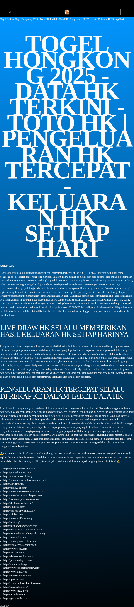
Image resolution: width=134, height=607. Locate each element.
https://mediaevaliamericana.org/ (20, 526)
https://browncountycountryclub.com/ (22, 529)
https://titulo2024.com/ (15, 487)
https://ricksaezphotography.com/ (20, 545)
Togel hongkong (8, 273)
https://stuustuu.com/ (14, 506)
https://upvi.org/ (11, 522)
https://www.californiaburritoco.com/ (22, 583)
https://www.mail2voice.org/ (17, 518)
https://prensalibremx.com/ (17, 472)
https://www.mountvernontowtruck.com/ (24, 491)
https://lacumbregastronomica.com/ (21, 499)
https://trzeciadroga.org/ (15, 587)
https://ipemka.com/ (13, 579)
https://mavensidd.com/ (15, 537)
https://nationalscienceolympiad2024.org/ (24, 533)
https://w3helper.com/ (14, 594)
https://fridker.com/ (13, 514)
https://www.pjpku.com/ (15, 548)
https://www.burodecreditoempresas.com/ (24, 480)
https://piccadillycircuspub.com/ (19, 468)
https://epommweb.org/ (15, 564)
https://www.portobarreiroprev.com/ (21, 567)
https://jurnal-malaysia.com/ (17, 560)
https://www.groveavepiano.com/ (20, 541)
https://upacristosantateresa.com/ (20, 575)
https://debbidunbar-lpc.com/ (18, 503)
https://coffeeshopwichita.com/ (19, 510)
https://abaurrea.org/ (13, 484)
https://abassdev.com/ (14, 552)
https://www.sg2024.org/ (16, 590)
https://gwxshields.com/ (15, 598)
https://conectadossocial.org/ (17, 476)
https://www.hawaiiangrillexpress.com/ (23, 495)
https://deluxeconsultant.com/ (18, 556)
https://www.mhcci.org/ (15, 571)
